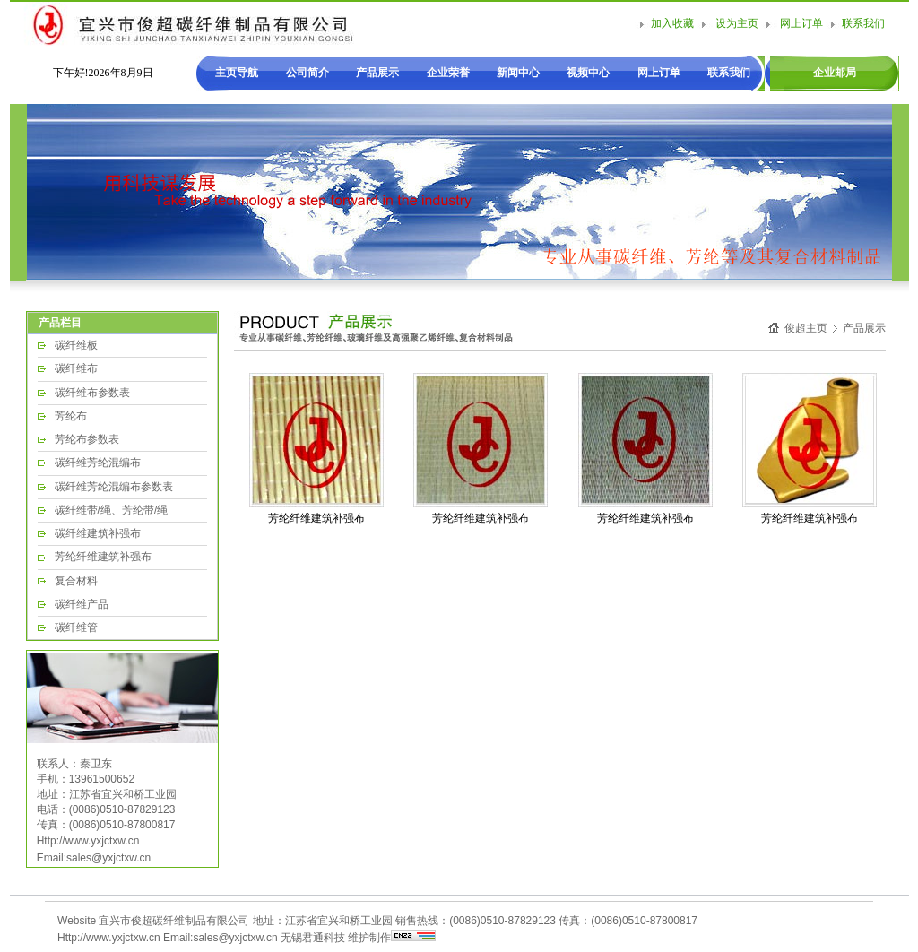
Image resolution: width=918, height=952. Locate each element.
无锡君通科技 (313, 937)
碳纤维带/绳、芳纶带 (104, 510)
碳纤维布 (76, 368)
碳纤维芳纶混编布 (98, 462)
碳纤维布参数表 (92, 392)
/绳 (161, 510)
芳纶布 (71, 416)
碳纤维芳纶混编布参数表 (114, 486)
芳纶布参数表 (87, 439)
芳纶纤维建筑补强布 (103, 556)
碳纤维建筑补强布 (98, 533)
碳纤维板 (76, 345)
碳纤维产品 (81, 604)
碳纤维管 (76, 627)
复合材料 (76, 581)
